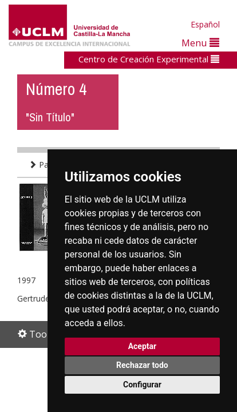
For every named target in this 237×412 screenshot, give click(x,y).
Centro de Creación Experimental (148, 59)
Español (205, 24)
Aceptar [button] (142, 346)
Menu (200, 42)
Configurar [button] (142, 384)
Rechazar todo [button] (142, 365)
